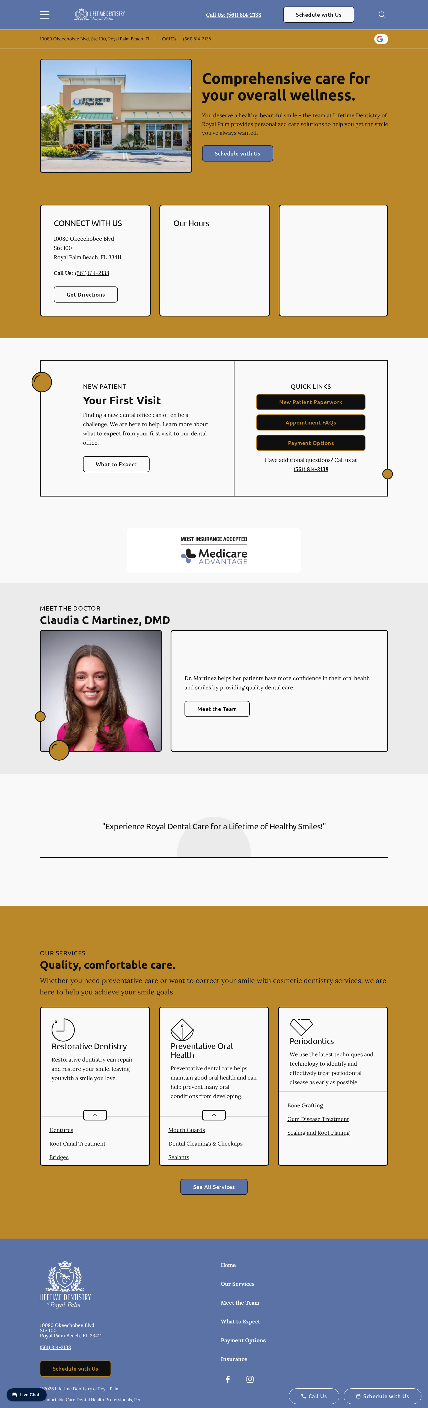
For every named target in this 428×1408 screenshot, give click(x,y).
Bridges (59, 1157)
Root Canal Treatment (77, 1143)
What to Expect (116, 464)
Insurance (234, 1359)
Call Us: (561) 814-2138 (233, 14)
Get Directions (86, 294)
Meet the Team (217, 708)
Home (228, 1264)
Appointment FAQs (311, 422)
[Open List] (95, 1115)
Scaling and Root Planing (318, 1132)
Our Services (238, 1283)
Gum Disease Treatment (318, 1119)
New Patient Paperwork (310, 401)
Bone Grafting (305, 1105)
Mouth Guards (186, 1129)
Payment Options (311, 442)
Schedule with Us (318, 14)
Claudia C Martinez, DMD (105, 619)
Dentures (61, 1129)
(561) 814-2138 (197, 38)
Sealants (178, 1157)
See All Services (214, 1186)
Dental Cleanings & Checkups (205, 1143)
